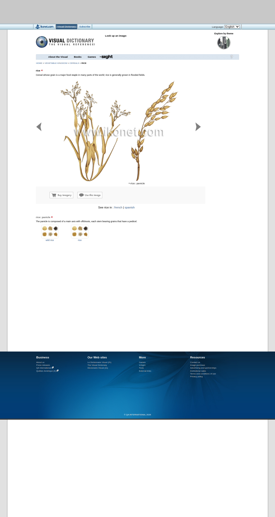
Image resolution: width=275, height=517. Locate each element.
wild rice (50, 240)
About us (40, 362)
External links (145, 371)
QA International (43, 368)
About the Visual (58, 56)
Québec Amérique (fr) (46, 371)
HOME (39, 63)
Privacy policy (196, 376)
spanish (130, 207)
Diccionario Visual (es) (98, 368)
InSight (142, 365)
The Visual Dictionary (97, 365)
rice (79, 240)
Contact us (195, 362)
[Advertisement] (122, 11)
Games (92, 56)
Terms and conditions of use (203, 374)
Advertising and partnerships (203, 368)
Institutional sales (198, 371)
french (118, 207)
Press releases (43, 365)
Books (78, 56)
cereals (74, 63)
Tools (141, 368)
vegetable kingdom (56, 63)
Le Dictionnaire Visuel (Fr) (99, 362)
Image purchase (197, 365)
